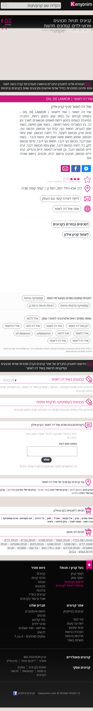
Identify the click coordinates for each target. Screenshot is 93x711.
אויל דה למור (33, 326)
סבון (77, 518)
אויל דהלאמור (12, 326)
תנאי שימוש (76, 627)
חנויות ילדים (11, 540)
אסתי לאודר (75, 521)
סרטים (41, 615)
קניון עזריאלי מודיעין (26, 489)
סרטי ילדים (38, 624)
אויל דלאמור (81, 333)
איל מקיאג (67, 518)
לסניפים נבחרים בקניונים (70, 224)
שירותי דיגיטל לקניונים (69, 585)
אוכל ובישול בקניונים (32, 598)
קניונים (85, 20)
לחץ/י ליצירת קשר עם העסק (60, 198)
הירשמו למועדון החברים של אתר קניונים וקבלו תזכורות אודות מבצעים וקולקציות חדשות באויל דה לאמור (46, 366)
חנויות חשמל (63, 540)
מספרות (21, 548)
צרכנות (41, 590)
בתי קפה (33, 548)
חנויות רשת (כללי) (83, 540)
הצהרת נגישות (74, 632)
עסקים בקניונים (37, 667)
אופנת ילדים (86, 544)
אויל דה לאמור (54, 326)
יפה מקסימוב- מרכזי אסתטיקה (17, 518)
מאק (49, 518)
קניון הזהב (87, 489)
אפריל (57, 518)
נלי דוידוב (39, 518)
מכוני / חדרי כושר (50, 548)
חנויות (73, 20)
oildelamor (44, 333)
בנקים (72, 551)
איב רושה (88, 521)
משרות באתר (75, 640)
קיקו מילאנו (61, 521)
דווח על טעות (75, 623)
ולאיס (50, 521)
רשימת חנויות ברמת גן (41, 305)
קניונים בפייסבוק (73, 611)
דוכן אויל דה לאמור (78, 326)
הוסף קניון (77, 573)
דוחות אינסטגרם (35, 611)
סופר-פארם (87, 518)
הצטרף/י (8, 23)
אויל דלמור (32, 318)
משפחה (72, 31)
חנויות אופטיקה (18, 544)
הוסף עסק (77, 578)
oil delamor (23, 333)
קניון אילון (12, 661)
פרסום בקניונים (74, 582)
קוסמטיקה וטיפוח (33, 298)
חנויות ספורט (45, 540)
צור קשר (78, 619)
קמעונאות (27, 671)
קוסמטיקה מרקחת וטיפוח (74, 305)
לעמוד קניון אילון (76, 234)
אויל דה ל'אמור (80, 341)
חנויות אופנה (54, 544)
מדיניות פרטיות (74, 636)
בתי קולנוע (38, 619)
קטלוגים (63, 25)
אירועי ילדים (81, 25)
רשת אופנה (70, 544)
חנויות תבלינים (71, 548)
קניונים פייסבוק (24, 693)
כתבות (86, 31)
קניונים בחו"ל (37, 594)
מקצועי (58, 31)
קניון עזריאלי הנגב (58, 489)
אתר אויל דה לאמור (66, 208)
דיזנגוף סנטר (28, 661)
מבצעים (60, 20)
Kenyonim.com (47, 693)
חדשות (49, 25)
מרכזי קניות (38, 578)
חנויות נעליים (28, 540)
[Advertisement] (65, 265)
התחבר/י (4, 30)
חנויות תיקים (37, 544)
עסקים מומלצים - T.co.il (29, 636)
